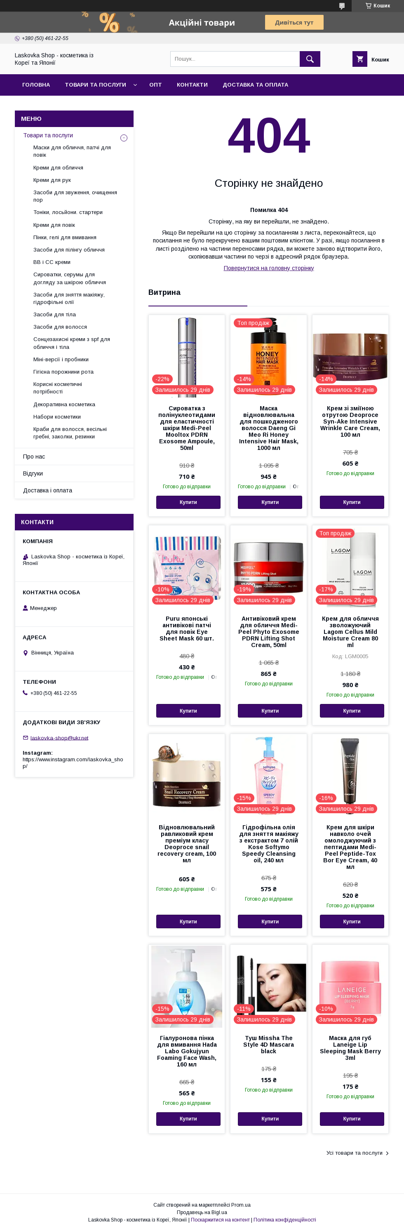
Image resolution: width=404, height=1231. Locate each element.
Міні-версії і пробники (61, 359)
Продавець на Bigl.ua (202, 1212)
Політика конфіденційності (285, 1220)
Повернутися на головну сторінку (269, 268)
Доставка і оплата (47, 490)
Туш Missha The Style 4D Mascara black (268, 1044)
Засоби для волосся (60, 327)
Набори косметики (57, 417)
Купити (188, 502)
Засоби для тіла (54, 314)
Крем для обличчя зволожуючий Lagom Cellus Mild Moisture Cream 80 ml (350, 631)
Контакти (192, 85)
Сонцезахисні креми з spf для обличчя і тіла (71, 343)
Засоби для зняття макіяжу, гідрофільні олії (69, 298)
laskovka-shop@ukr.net (59, 737)
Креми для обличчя (58, 168)
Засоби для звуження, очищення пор (75, 196)
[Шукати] (310, 59)
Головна (36, 85)
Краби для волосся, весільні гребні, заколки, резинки (70, 433)
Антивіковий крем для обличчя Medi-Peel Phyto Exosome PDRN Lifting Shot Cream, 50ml (268, 631)
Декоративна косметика (64, 404)
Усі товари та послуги (354, 1153)
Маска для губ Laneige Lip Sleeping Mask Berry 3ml (350, 1048)
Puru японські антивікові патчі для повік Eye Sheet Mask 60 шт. (187, 628)
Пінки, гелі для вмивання (64, 237)
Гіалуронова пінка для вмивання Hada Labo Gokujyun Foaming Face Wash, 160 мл (187, 1051)
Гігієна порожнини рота (63, 372)
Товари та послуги (95, 85)
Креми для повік (54, 225)
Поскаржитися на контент (220, 1220)
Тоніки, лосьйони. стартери (68, 212)
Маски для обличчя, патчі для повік (72, 151)
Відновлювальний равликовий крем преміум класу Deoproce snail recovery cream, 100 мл (186, 844)
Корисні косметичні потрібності (57, 388)
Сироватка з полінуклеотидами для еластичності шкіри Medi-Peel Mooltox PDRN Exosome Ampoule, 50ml (186, 428)
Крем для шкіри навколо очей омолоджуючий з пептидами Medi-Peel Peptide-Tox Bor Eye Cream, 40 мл (350, 847)
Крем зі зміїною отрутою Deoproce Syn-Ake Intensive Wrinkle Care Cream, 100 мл (350, 421)
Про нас (34, 456)
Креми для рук (52, 180)
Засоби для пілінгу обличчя (69, 250)
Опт (155, 85)
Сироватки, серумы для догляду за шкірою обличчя (69, 278)
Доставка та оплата (255, 85)
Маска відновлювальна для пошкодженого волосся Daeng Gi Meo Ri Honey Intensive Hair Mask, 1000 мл (268, 428)
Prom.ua (241, 1205)
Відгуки (33, 473)
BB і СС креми (51, 262)
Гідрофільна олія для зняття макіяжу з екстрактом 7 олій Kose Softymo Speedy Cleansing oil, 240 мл (268, 844)
